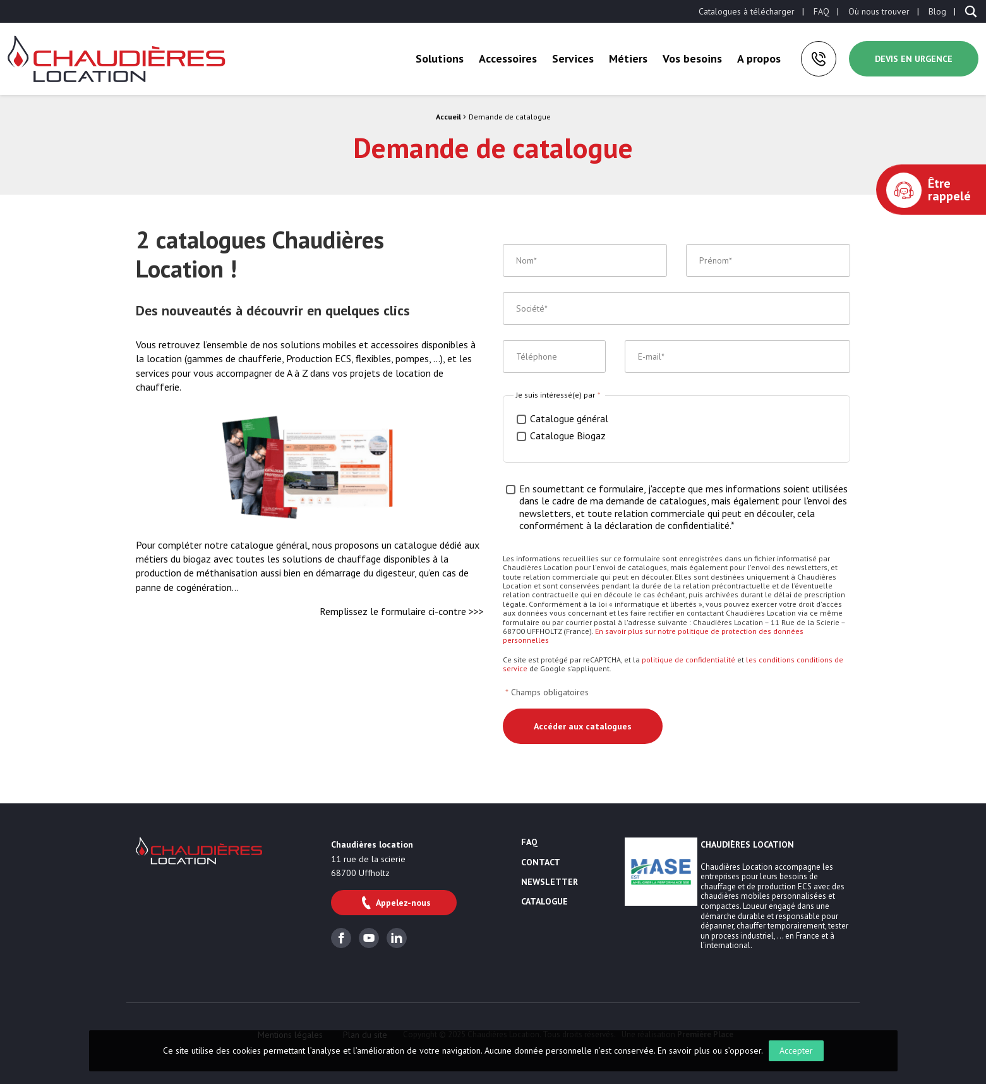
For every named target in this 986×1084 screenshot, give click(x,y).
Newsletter (549, 882)
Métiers (628, 58)
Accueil (448, 116)
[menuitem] (747, 11)
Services (573, 58)
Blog (937, 11)
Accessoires (508, 58)
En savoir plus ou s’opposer (709, 1050)
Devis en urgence (914, 58)
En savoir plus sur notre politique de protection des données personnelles (653, 635)
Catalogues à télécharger (747, 11)
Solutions (440, 58)
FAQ (821, 11)
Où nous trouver (879, 11)
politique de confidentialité (688, 659)
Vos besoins (692, 58)
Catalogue (544, 902)
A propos (759, 58)
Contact (540, 863)
